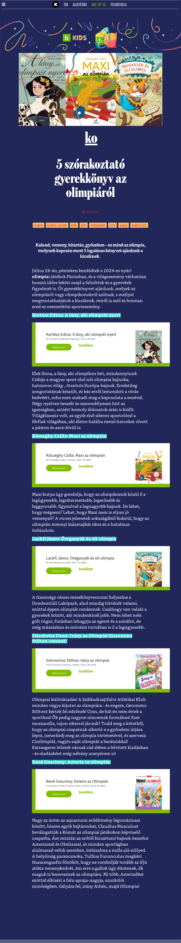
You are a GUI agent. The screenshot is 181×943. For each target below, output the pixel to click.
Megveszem (58, 347)
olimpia (38, 226)
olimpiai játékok (57, 226)
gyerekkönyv (97, 226)
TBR (67, 4)
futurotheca (119, 4)
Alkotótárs (81, 4)
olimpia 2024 (139, 226)
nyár (74, 226)
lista (112, 226)
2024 (83, 226)
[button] (3, 4)
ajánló (123, 226)
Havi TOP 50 (99, 4)
